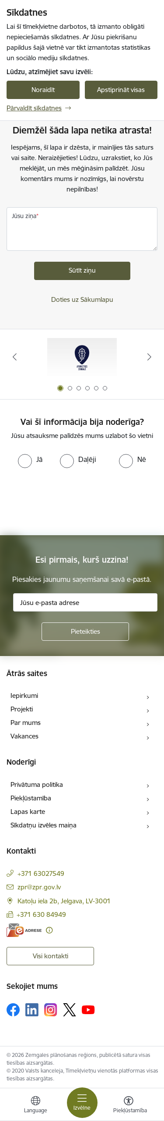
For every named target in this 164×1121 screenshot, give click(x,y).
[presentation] (73, 501)
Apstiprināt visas (121, 89)
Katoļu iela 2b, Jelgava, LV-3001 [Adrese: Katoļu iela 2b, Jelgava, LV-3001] (64, 901)
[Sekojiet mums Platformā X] (69, 1009)
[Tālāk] (149, 356)
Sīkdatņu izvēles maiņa (43, 825)
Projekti (21, 709)
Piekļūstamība (30, 798)
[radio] (30, 459)
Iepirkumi (24, 695)
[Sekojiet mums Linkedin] (31, 1009)
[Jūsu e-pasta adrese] (85, 602)
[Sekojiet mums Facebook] (13, 1009)
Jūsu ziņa (24, 216)
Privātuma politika (36, 784)
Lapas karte (27, 811)
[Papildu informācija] (49, 930)
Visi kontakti (50, 956)
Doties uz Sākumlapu (82, 299)
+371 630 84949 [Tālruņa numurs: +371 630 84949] (41, 914)
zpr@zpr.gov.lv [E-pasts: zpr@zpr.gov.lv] (39, 887)
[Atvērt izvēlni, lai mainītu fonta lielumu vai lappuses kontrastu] (128, 1106)
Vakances (24, 736)
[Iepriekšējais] (14, 356)
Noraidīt (43, 89)
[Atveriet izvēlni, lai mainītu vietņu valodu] (35, 1106)
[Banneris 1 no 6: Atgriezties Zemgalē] (82, 357)
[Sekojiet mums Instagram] (50, 1009)
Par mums (25, 722)
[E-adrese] (24, 930)
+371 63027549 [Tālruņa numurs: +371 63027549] (40, 873)
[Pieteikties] (85, 631)
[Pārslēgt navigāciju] (82, 1102)
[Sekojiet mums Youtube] (88, 1009)
